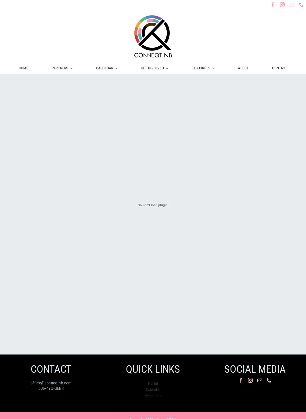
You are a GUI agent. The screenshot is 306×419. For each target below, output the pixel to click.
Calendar (153, 389)
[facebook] (273, 4)
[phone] (301, 4)
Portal (153, 383)
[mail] (292, 4)
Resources (153, 396)
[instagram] (282, 4)
